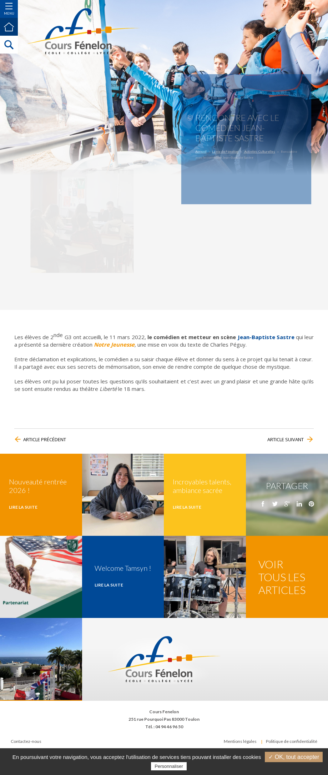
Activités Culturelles (256, 148)
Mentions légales (240, 741)
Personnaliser (169, 766)
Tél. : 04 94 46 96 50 (164, 726)
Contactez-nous (26, 741)
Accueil (210, 148)
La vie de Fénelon (229, 148)
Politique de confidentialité (291, 741)
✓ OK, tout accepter (293, 757)
